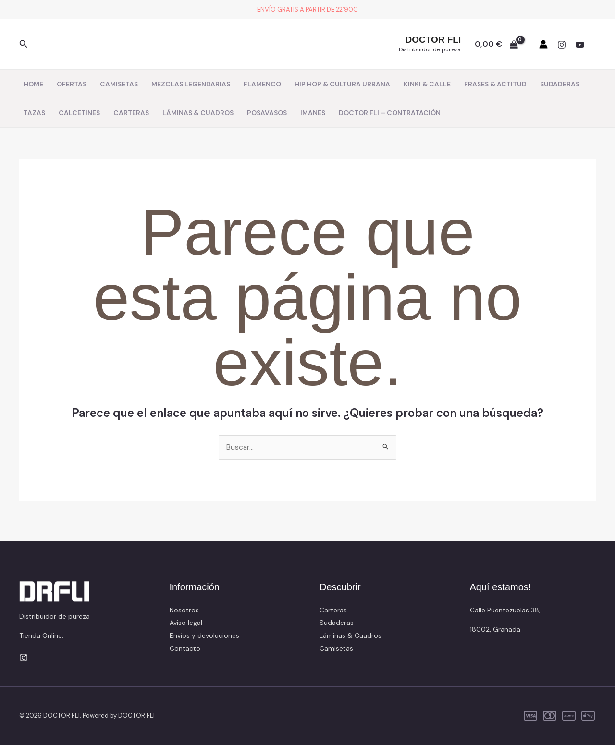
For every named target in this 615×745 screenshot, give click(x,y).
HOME (33, 84)
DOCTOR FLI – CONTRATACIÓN (390, 113)
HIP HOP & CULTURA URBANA (342, 84)
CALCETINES (79, 113)
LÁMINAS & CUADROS (198, 113)
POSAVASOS (267, 113)
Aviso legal (186, 623)
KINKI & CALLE (427, 84)
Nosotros (184, 610)
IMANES (312, 113)
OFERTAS (71, 84)
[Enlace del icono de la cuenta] (543, 44)
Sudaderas (337, 623)
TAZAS (34, 113)
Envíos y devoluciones (204, 635)
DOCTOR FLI (433, 40)
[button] (23, 44)
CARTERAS (131, 113)
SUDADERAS (559, 84)
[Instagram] (561, 44)
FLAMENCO (262, 84)
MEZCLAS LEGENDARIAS (190, 84)
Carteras (333, 610)
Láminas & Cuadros (350, 635)
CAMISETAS (119, 84)
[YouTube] (580, 44)
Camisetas (336, 648)
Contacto (185, 648)
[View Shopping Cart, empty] (496, 44)
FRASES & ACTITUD (495, 84)
